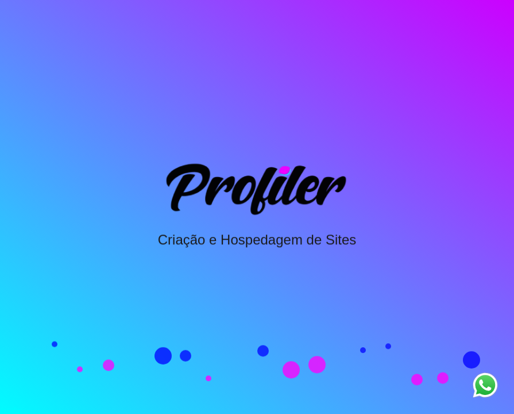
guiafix (10, 409)
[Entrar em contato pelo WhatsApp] (485, 385)
